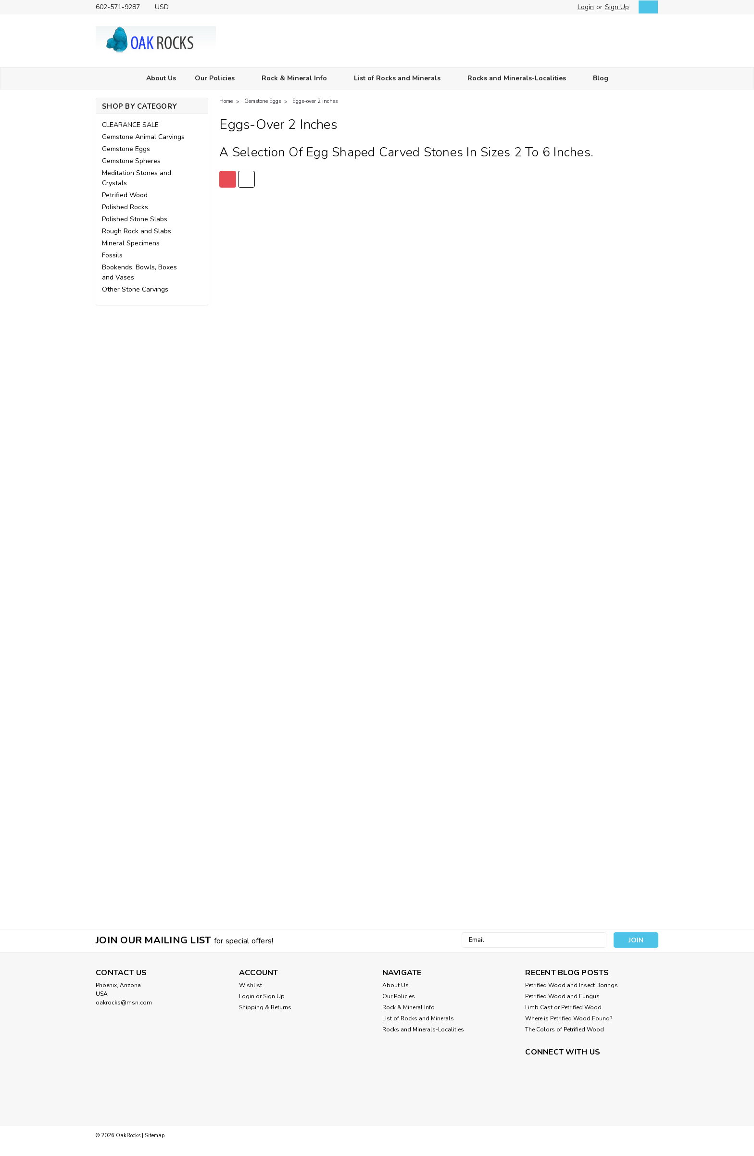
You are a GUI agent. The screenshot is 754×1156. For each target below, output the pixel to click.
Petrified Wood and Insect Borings (571, 985)
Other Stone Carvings (135, 289)
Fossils (112, 255)
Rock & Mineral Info (298, 79)
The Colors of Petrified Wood (564, 1029)
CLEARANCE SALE (130, 124)
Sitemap (154, 1135)
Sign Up (617, 7)
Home (226, 101)
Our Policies (219, 79)
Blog (600, 78)
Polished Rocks (125, 207)
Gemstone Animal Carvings (143, 136)
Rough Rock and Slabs (136, 231)
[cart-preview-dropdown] (646, 6)
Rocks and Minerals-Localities (520, 79)
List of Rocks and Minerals (401, 79)
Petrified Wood (125, 195)
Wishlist (250, 985)
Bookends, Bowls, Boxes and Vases (139, 272)
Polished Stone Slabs (134, 219)
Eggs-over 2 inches (315, 101)
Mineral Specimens (131, 243)
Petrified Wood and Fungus (562, 996)
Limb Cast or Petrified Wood (563, 1007)
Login (586, 7)
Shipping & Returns (265, 1007)
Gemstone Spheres (131, 160)
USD (165, 7)
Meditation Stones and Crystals (136, 178)
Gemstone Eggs (126, 148)
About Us (161, 78)
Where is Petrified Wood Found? (569, 1018)
